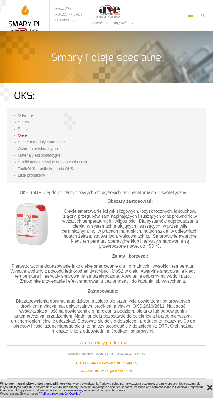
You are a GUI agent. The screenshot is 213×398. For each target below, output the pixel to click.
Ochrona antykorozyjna (38, 148)
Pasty (23, 128)
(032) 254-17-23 (97, 371)
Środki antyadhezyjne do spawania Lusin (53, 162)
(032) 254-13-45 (121, 371)
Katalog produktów (80, 353)
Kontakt (140, 353)
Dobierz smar (105, 353)
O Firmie (25, 115)
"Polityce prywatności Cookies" (60, 393)
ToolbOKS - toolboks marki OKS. (46, 168)
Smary (23, 122)
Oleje (22, 135)
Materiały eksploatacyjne (39, 155)
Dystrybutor (124, 353)
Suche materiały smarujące (41, 142)
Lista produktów (31, 175)
